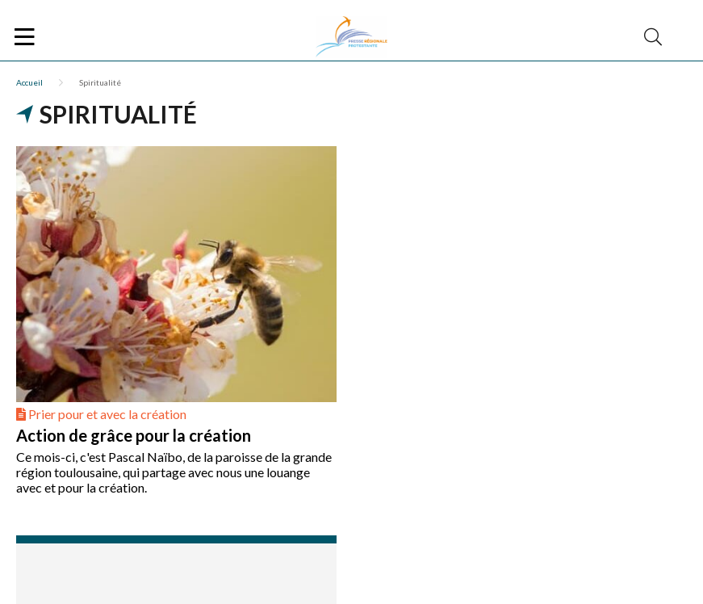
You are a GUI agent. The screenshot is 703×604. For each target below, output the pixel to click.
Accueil (29, 82)
